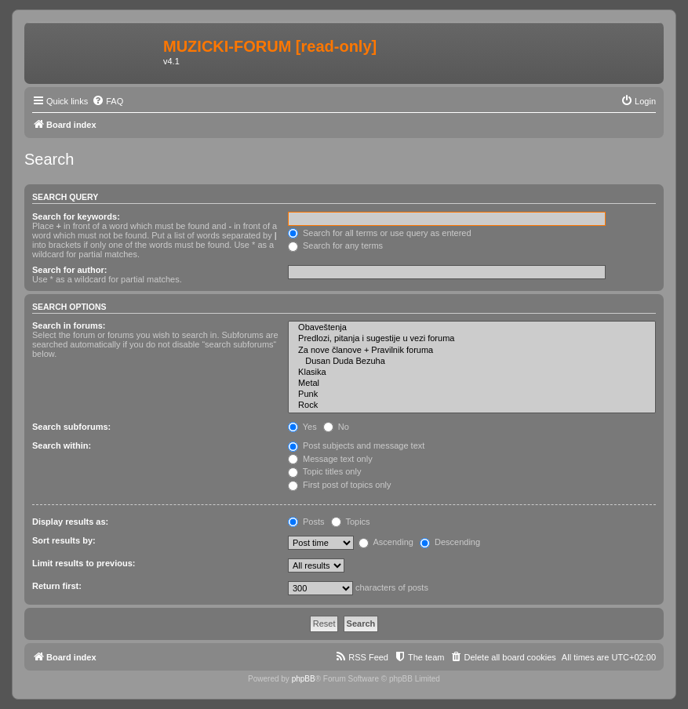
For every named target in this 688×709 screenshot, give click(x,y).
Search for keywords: (76, 216)
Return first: (57, 586)
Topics (350, 521)
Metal (471, 383)
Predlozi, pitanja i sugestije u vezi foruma (471, 338)
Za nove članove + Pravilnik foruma (471, 350)
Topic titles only (324, 471)
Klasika (471, 372)
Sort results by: (64, 540)
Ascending (386, 542)
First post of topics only (339, 484)
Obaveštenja (471, 327)
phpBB (303, 678)
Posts (306, 521)
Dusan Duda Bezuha (471, 361)
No (336, 426)
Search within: (61, 445)
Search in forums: (69, 325)
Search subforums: (71, 426)
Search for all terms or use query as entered (379, 233)
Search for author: (69, 270)
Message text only (330, 459)
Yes (302, 426)
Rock (471, 405)
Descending (450, 542)
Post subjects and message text (356, 445)
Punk (471, 394)
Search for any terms (335, 245)
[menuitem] (107, 101)
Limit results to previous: (83, 563)
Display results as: (70, 521)
